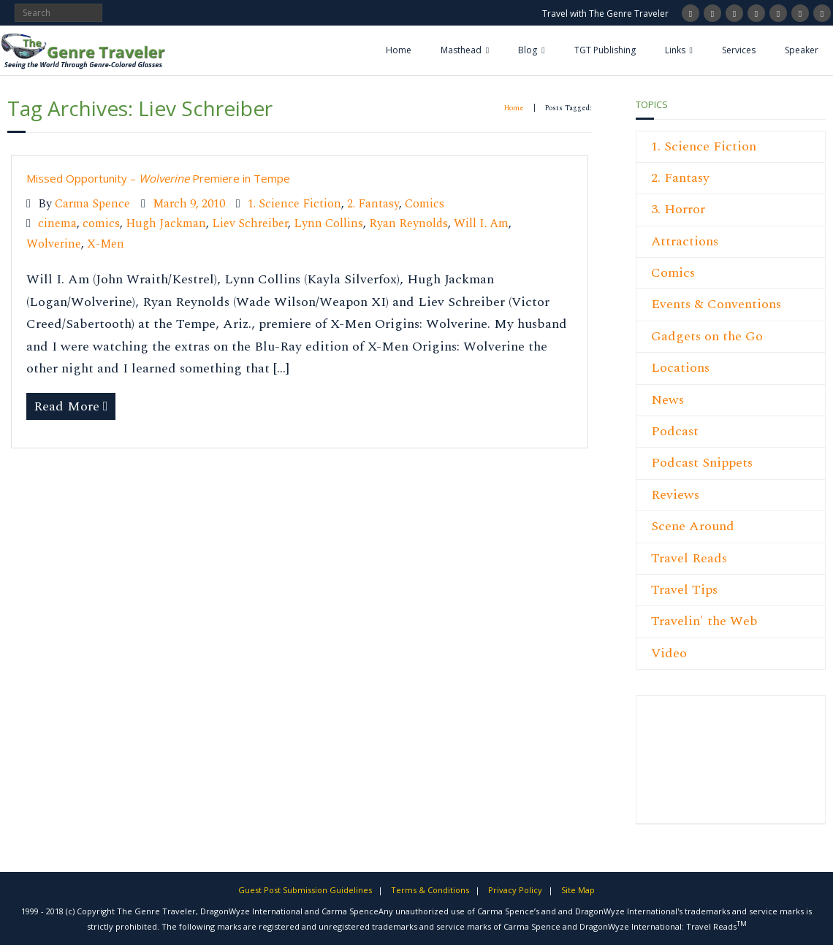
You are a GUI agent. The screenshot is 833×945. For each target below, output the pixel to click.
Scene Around (692, 526)
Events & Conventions (716, 304)
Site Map (578, 889)
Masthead (461, 50)
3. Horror (678, 209)
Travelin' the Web (704, 621)
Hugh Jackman (166, 224)
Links (675, 50)
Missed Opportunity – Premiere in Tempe (158, 178)
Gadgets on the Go (707, 336)
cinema (57, 224)
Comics (424, 204)
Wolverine (53, 244)
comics (101, 224)
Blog (527, 50)
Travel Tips (684, 590)
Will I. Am (481, 224)
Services (739, 50)
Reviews (675, 495)
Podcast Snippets (702, 462)
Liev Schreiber (250, 224)
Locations (680, 368)
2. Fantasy (373, 204)
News (667, 400)
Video (669, 653)
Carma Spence (92, 204)
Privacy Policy (515, 889)
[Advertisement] (695, 767)
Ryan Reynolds (408, 224)
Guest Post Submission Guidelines (305, 889)
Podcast (675, 431)
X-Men (105, 244)
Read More (66, 406)
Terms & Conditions (430, 889)
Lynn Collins (328, 224)
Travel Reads (689, 558)
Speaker (801, 50)
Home (398, 50)
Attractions (684, 241)
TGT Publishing (605, 50)
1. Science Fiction (294, 204)
